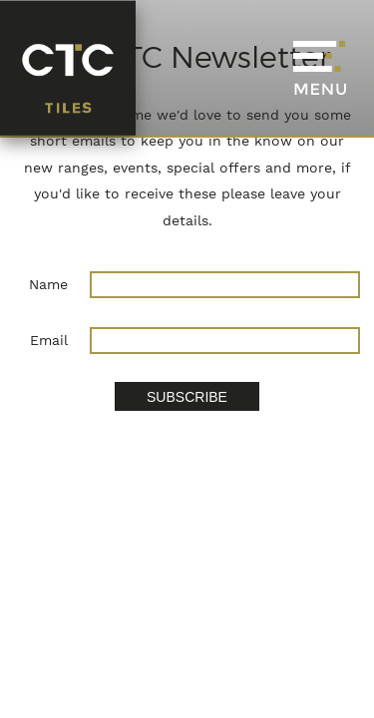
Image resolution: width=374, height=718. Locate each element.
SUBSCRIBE (187, 397)
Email (49, 340)
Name (48, 284)
